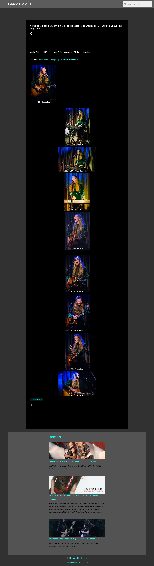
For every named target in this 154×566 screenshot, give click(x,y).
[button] (31, 33)
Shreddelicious (19, 4)
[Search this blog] (140, 4)
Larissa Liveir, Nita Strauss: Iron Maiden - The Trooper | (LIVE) (72, 461)
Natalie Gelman (36, 399)
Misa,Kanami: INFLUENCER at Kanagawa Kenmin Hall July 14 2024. (74, 539)
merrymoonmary (83, 562)
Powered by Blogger (77, 558)
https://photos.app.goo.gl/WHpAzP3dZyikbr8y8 (58, 60)
